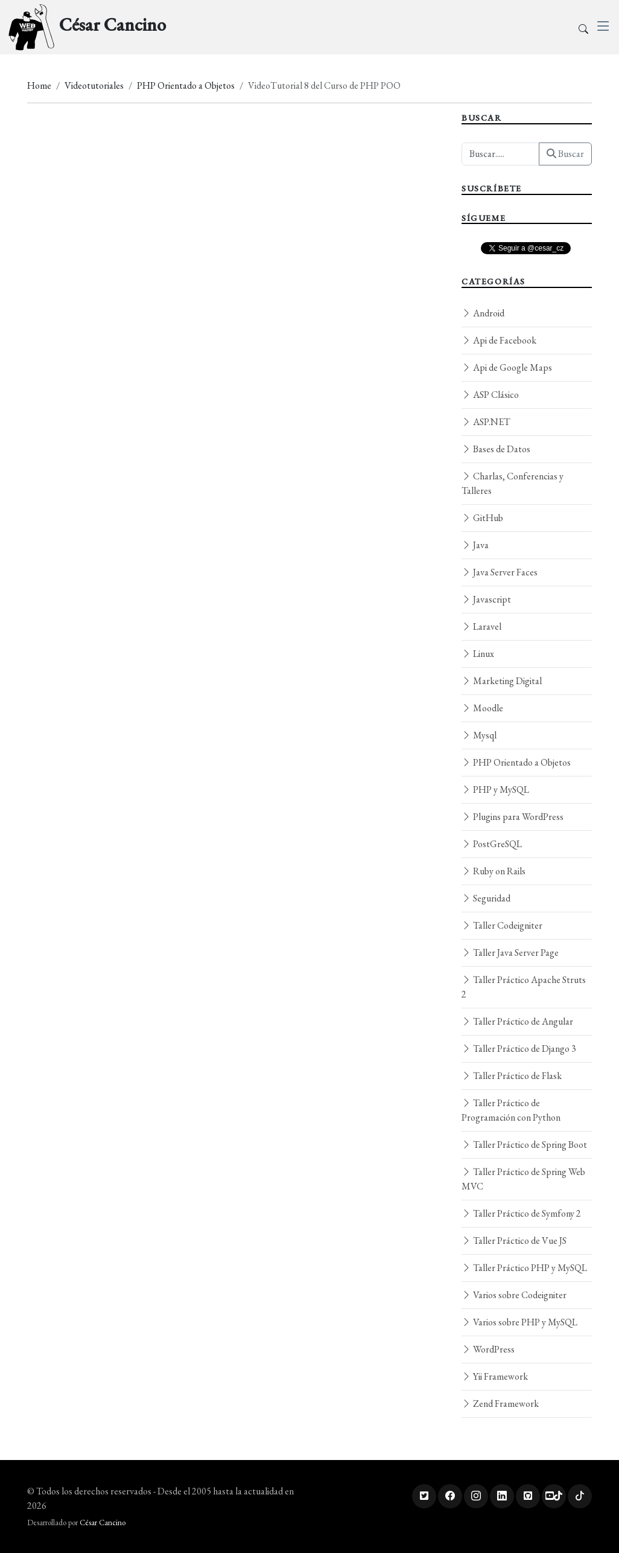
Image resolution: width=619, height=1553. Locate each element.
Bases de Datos (496, 449)
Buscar (565, 153)
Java (475, 545)
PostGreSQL (492, 843)
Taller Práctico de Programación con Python (511, 1110)
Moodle (482, 708)
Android (483, 313)
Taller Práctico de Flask (512, 1075)
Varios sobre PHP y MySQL (519, 1322)
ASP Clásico (490, 394)
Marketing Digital (502, 680)
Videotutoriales (94, 85)
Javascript (486, 599)
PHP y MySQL (495, 789)
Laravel (481, 626)
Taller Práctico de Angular (517, 1021)
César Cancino (102, 1522)
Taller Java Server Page (510, 952)
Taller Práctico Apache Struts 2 (524, 987)
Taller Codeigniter (502, 925)
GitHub (482, 517)
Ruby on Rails (493, 871)
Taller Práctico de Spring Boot (524, 1144)
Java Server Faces (500, 572)
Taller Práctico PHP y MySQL (524, 1267)
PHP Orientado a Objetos (186, 85)
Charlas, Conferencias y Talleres (512, 483)
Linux (478, 653)
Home (39, 85)
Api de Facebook (499, 340)
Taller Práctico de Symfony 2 (521, 1213)
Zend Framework (500, 1403)
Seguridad (486, 898)
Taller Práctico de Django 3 (519, 1048)
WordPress (488, 1349)
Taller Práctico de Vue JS (514, 1240)
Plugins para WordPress (512, 816)
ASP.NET (486, 421)
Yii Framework (495, 1376)
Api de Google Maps (507, 367)
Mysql (479, 735)
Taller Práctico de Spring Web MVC (523, 1179)
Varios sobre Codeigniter (514, 1295)
